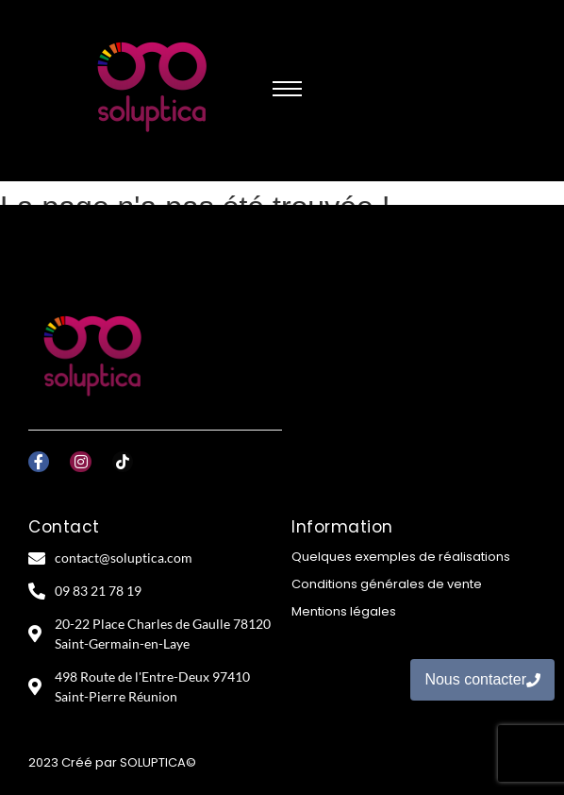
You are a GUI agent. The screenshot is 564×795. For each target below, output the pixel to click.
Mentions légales (343, 611)
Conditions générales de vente (386, 584)
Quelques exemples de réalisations (400, 557)
